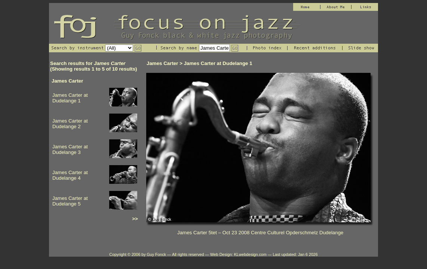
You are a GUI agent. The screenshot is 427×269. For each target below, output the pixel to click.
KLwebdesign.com (250, 254)
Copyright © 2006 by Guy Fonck (137, 254)
